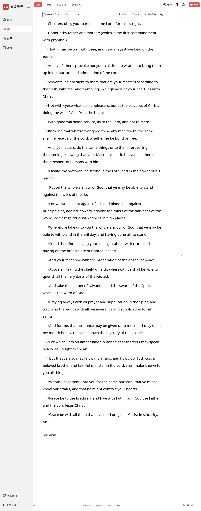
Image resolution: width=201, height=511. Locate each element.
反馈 (123, 505)
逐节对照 (76, 4)
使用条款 (112, 506)
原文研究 (61, 4)
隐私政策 (100, 505)
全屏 (141, 14)
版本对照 (156, 14)
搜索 (49, 4)
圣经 (38, 4)
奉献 (194, 4)
